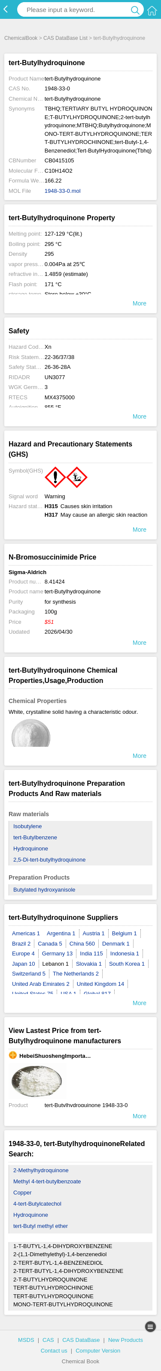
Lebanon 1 (56, 964)
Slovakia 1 (89, 964)
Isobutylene (27, 826)
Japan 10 (23, 964)
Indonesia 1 (124, 953)
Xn (48, 347)
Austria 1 (94, 933)
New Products (125, 1340)
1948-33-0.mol (63, 191)
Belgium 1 (124, 933)
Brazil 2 (21, 943)
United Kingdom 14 (101, 984)
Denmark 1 (116, 943)
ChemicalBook (20, 38)
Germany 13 (57, 953)
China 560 (82, 943)
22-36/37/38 (59, 357)
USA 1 (68, 994)
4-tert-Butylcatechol (37, 1203)
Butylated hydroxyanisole (44, 889)
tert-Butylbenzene (35, 837)
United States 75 (32, 994)
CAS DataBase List (65, 38)
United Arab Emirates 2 (41, 984)
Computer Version (98, 1350)
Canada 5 (50, 943)
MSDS (26, 1340)
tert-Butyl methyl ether (40, 1226)
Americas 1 (26, 933)
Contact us (54, 1350)
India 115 (91, 953)
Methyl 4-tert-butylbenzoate (47, 1181)
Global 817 (97, 994)
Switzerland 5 (29, 973)
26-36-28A (58, 367)
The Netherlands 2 (76, 973)
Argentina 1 (61, 933)
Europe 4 (23, 953)
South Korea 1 (127, 964)
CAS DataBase (81, 1340)
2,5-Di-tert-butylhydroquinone (49, 859)
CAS (48, 1340)
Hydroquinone (30, 848)
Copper (22, 1192)
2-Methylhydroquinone (41, 1170)
